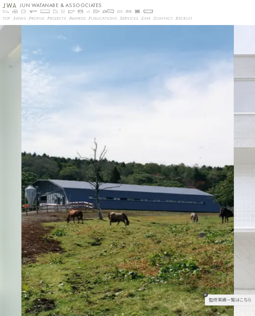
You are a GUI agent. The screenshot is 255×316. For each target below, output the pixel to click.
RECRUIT (184, 18)
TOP (6, 18)
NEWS (20, 18)
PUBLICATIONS (103, 18)
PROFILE (36, 18)
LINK (146, 18)
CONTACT (163, 18)
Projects (56, 18)
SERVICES (129, 18)
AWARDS (77, 18)
